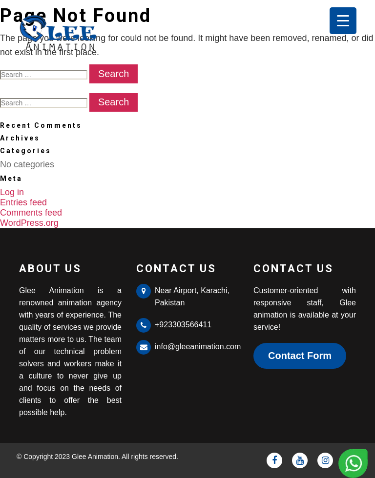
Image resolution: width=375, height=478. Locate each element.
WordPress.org (29, 223)
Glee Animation (95, 456)
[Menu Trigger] (343, 20)
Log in (12, 192)
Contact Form (300, 355)
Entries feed (23, 202)
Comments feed (31, 213)
